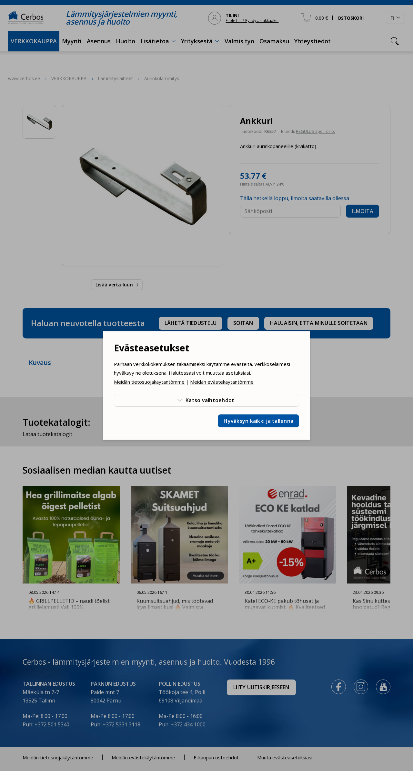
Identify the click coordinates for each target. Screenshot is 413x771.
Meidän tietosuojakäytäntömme (149, 382)
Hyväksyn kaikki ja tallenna (258, 420)
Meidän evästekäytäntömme (222, 382)
